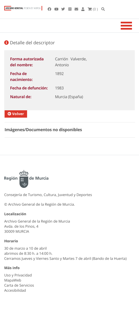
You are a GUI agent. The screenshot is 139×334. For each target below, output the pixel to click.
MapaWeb (12, 280)
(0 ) (93, 9)
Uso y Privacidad (18, 275)
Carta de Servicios (19, 285)
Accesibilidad (15, 290)
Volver (20, 113)
